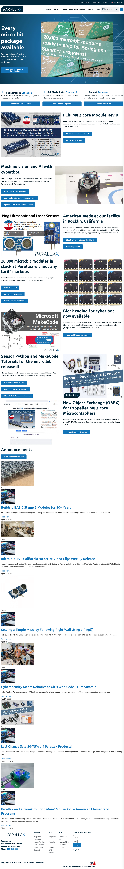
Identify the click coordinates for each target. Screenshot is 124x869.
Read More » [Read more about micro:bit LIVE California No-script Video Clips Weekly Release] (6, 571)
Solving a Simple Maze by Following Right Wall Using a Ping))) (47, 630)
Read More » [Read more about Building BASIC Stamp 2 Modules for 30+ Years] (6, 517)
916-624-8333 (12, 849)
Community (90, 9)
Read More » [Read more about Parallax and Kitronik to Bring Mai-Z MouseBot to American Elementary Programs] (6, 826)
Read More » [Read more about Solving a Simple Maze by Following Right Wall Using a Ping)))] (6, 639)
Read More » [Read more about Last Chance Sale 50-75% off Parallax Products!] (6, 759)
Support (64, 9)
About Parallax (79, 9)
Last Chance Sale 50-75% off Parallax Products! (36, 746)
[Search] (117, 9)
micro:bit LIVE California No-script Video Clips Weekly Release (48, 559)
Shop (71, 9)
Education (56, 9)
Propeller (48, 9)
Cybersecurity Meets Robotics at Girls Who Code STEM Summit (48, 687)
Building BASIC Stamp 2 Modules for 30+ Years (36, 507)
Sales (97, 9)
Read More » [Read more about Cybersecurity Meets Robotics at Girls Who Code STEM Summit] (6, 696)
